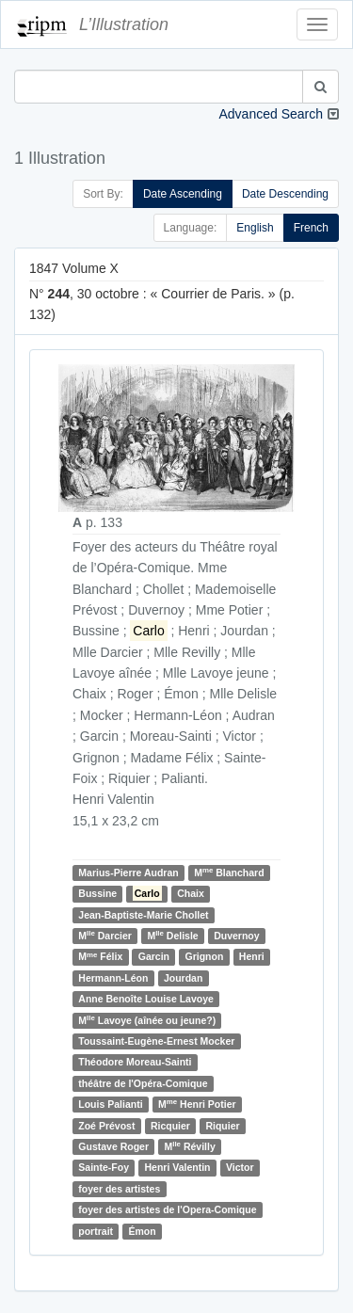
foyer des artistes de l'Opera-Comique (167, 1209)
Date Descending (285, 193)
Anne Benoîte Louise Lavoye (146, 998)
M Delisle (172, 935)
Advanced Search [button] (270, 113)
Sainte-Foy (103, 1167)
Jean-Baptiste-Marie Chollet (143, 915)
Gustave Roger (113, 1146)
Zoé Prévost (106, 1125)
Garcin (153, 957)
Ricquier (170, 1125)
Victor (240, 1167)
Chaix (190, 893)
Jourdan (183, 978)
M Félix (100, 957)
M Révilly (189, 1146)
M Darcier (105, 935)
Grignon (204, 957)
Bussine (97, 893)
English (254, 227)
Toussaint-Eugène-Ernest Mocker (156, 1041)
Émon (142, 1231)
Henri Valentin (177, 1167)
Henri (252, 957)
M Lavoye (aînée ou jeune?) (147, 1020)
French (311, 227)
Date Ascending (182, 193)
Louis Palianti (110, 1104)
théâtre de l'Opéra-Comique (142, 1083)
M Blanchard (229, 872)
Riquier (222, 1125)
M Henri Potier (197, 1103)
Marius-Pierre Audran (128, 872)
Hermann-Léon (113, 978)
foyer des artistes (119, 1188)
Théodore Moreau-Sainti (134, 1061)
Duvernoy (236, 935)
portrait (95, 1231)
